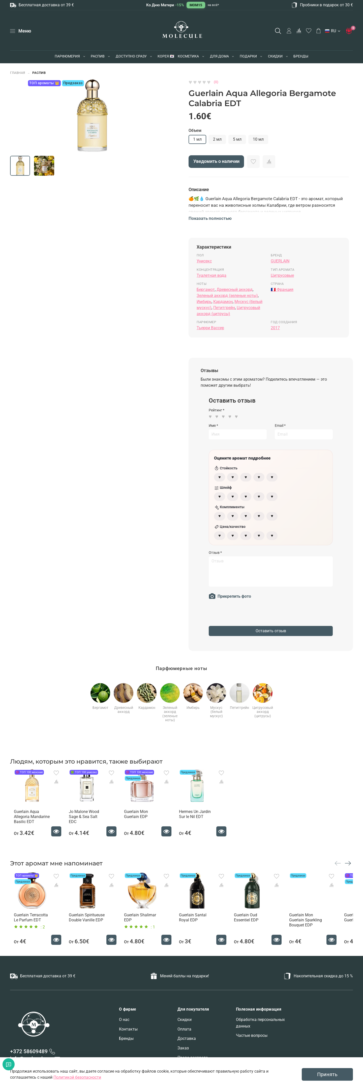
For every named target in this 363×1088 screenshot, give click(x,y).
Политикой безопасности (77, 1077)
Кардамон (223, 301)
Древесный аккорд (235, 289)
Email (280, 425)
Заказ (183, 1049)
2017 (275, 327)
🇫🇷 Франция (282, 289)
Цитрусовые (282, 275)
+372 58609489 (29, 1053)
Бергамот (206, 289)
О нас (124, 1021)
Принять (327, 1074)
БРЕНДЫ (300, 56)
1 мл (197, 139)
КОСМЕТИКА (188, 56)
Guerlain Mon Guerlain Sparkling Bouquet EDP (318, 926)
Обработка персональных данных (260, 1024)
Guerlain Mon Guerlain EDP (139, 818)
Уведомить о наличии (216, 161)
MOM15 (196, 5)
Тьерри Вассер (210, 327)
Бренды (126, 1040)
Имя (213, 425)
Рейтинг (216, 410)
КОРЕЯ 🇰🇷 (166, 56)
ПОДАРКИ (248, 56)
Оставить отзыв (271, 630)
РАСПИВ (98, 56)
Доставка (186, 1040)
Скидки (184, 1021)
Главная (17, 73)
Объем (195, 130)
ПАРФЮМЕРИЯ (67, 56)
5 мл (237, 139)
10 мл (258, 139)
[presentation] (247, 616)
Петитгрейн (224, 307)
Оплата (184, 1031)
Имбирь (204, 301)
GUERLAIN (280, 261)
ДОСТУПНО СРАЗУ (131, 56)
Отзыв (215, 552)
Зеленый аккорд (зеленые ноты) (227, 295)
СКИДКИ (275, 56)
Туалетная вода (211, 275)
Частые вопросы (251, 1037)
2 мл (217, 139)
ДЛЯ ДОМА (219, 56)
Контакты (128, 1031)
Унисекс (204, 261)
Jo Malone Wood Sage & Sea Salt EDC (87, 818)
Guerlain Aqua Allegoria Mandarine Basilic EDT (28, 820)
